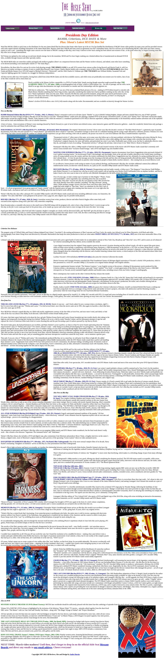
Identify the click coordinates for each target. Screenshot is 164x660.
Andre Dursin (75, 654)
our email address (43, 647)
